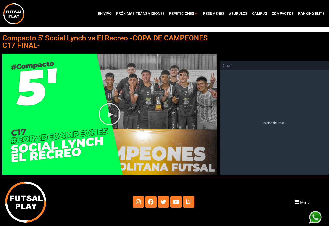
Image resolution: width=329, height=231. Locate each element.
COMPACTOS (283, 13)
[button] (109, 114)
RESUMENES (213, 13)
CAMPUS (259, 13)
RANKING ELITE (311, 13)
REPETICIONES (183, 13)
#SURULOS (238, 13)
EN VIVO (105, 13)
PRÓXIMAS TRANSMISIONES (140, 13)
